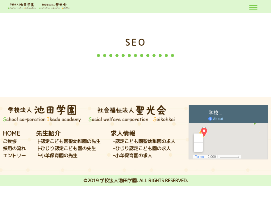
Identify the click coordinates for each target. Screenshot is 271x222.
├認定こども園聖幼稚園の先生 (68, 141)
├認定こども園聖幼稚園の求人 (142, 141)
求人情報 (122, 133)
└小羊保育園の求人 (131, 155)
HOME (11, 133)
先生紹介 (48, 133)
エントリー (14, 155)
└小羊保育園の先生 (56, 155)
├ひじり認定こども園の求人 (140, 148)
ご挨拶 (10, 141)
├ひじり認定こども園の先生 (66, 148)
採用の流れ (14, 148)
